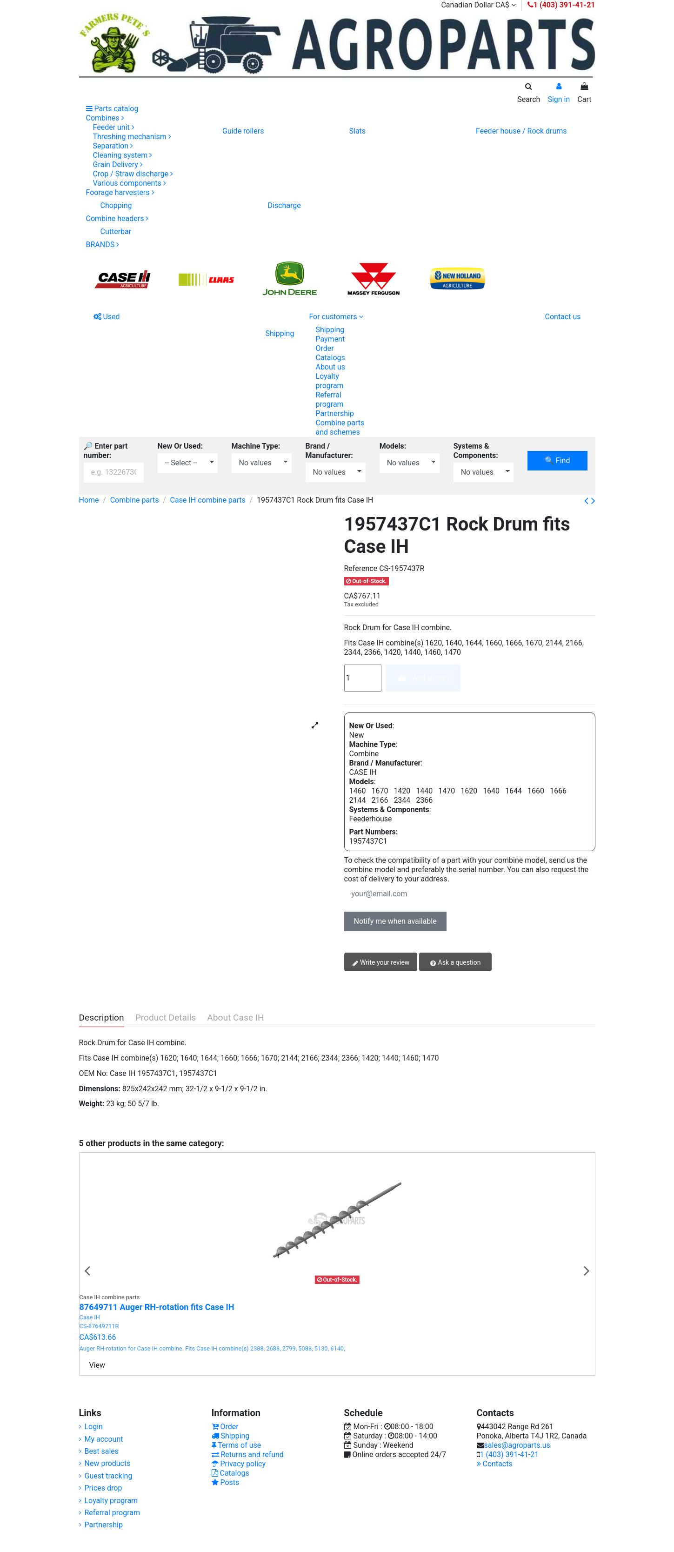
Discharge (283, 205)
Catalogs (330, 357)
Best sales (102, 1451)
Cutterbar (116, 231)
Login (94, 1426)
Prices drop (103, 1488)
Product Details (165, 1018)
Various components (129, 183)
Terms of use (236, 1445)
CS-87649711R (99, 1326)
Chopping (116, 205)
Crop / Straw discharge (133, 173)
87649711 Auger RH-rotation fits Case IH (157, 1307)
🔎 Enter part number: (106, 451)
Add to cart (423, 677)
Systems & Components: (476, 451)
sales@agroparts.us (517, 1445)
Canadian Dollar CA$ (478, 4)
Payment (330, 339)
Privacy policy (239, 1463)
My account (104, 1439)
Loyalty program (329, 381)
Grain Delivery (118, 164)
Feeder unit (113, 127)
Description (101, 1018)
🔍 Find (557, 460)
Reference (361, 568)
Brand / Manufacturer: (329, 451)
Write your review (381, 963)
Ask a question (455, 963)
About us (330, 367)
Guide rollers (243, 131)
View (97, 1365)
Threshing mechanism (132, 136)
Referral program (329, 399)
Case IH (90, 1317)
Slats (357, 131)
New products (108, 1463)
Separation (113, 145)
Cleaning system (123, 155)
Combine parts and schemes (339, 427)
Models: (393, 446)
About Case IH (235, 1018)
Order (324, 348)
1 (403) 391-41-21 (509, 1454)
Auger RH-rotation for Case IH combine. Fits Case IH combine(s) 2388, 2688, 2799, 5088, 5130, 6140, (212, 1348)
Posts (226, 1482)
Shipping (329, 329)
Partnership (334, 413)
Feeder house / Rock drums (521, 131)
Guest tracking (109, 1475)
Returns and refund (248, 1454)
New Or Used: (180, 446)
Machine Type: (256, 446)
